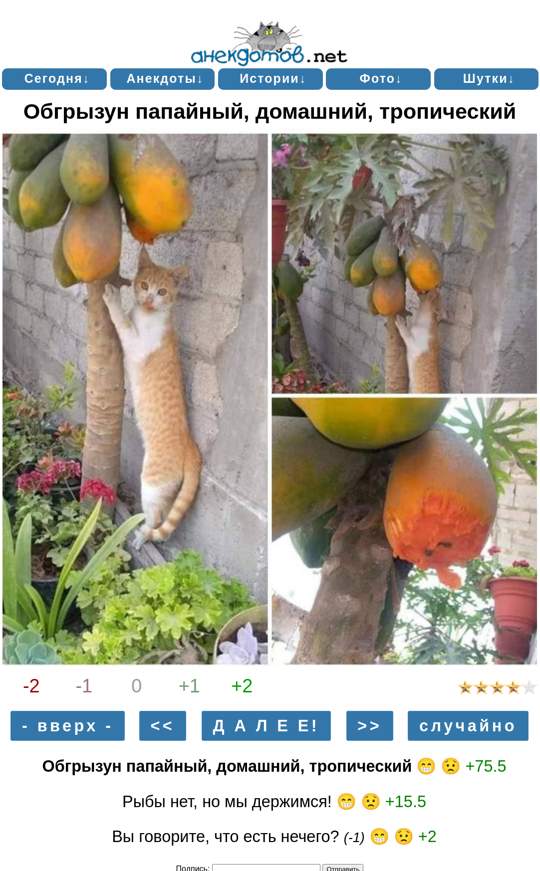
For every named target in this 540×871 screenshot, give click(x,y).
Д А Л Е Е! (266, 726)
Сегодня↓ (57, 78)
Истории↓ (273, 78)
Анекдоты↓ (165, 78)
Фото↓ (381, 78)
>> (369, 726)
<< (162, 726)
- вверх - (67, 726)
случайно (468, 726)
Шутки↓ (489, 78)
